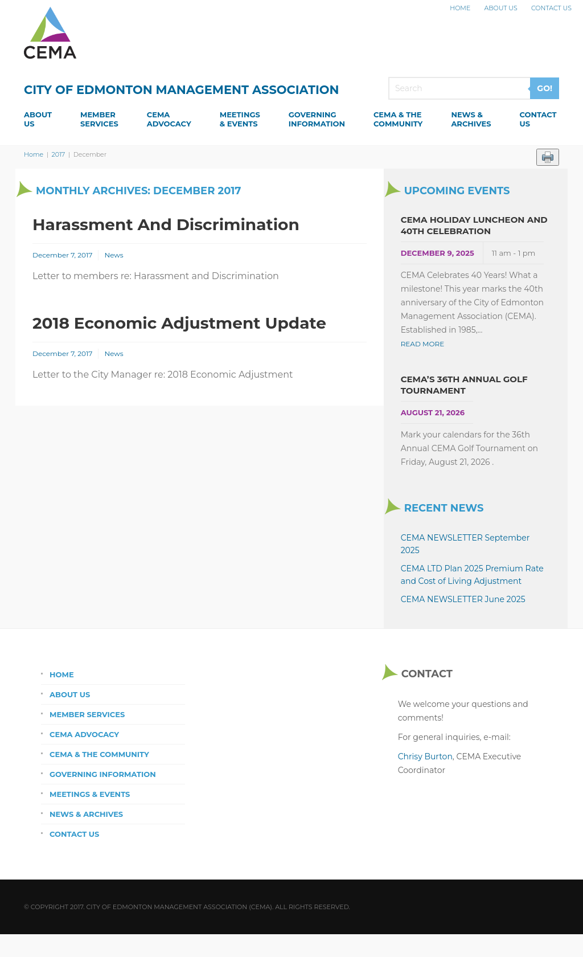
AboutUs (38, 119)
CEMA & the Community (99, 754)
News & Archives (86, 814)
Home (460, 8)
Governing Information (103, 774)
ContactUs (537, 119)
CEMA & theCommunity (397, 119)
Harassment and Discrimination (165, 224)
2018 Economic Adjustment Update (179, 323)
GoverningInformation (317, 119)
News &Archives (471, 119)
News (113, 255)
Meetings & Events (90, 794)
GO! (544, 88)
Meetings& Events (240, 119)
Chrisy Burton (425, 756)
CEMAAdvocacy (169, 119)
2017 (58, 154)
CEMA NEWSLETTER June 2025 (463, 599)
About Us (500, 8)
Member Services (87, 714)
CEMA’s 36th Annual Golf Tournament (464, 385)
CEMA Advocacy (84, 734)
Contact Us (551, 8)
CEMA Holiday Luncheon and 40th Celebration (474, 225)
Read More (423, 344)
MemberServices (99, 119)
